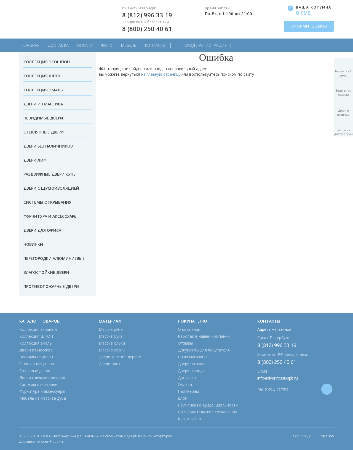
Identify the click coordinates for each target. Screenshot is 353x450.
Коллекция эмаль (43, 89)
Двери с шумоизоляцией (51, 188)
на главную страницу (160, 74)
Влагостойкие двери (46, 272)
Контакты (155, 45)
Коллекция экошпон (46, 61)
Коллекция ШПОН (42, 75)
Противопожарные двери (51, 286)
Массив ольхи (112, 343)
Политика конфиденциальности (208, 405)
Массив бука (110, 336)
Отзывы (185, 343)
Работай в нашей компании (204, 336)
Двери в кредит (192, 370)
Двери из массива (43, 104)
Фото (107, 45)
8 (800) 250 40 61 (147, 28)
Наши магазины (192, 356)
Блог (182, 398)
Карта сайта (189, 418)
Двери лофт (36, 160)
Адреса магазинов (274, 329)
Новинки (33, 244)
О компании (189, 329)
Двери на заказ (192, 363)
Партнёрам (188, 391)
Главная (30, 45)
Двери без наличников (48, 146)
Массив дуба (111, 329)
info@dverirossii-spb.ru (277, 378)
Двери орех (109, 363)
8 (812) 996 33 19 (147, 15)
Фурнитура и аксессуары (50, 216)
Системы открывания (47, 202)
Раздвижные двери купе (49, 174)
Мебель (129, 45)
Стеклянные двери (43, 132)
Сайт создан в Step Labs (313, 435)
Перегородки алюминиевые (54, 258)
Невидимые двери (43, 118)
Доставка (58, 45)
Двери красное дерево (120, 356)
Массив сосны (112, 350)
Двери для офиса (42, 230)
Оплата (85, 45)
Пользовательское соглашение (207, 411)
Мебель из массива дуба (42, 398)
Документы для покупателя (204, 350)
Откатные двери (34, 370)
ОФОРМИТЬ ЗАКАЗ (309, 26)
